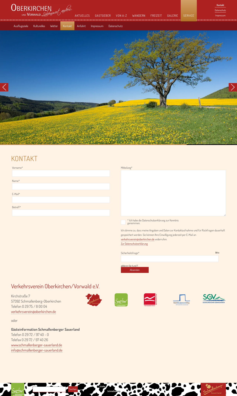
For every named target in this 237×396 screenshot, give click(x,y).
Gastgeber (103, 15)
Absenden (135, 269)
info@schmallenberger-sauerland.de (36, 350)
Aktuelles (82, 15)
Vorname (17, 167)
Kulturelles (39, 26)
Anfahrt (81, 26)
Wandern (138, 15)
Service (188, 15)
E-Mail (17, 194)
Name (17, 181)
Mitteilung (126, 167)
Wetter (54, 26)
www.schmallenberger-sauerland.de (36, 344)
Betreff (17, 207)
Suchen (73, 389)
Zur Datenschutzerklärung (134, 243)
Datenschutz (220, 10)
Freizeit (156, 15)
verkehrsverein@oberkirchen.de (137, 239)
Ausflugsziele (21, 26)
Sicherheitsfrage (130, 253)
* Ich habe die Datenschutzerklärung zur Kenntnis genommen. (153, 222)
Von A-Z (121, 15)
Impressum (220, 15)
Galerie (172, 15)
